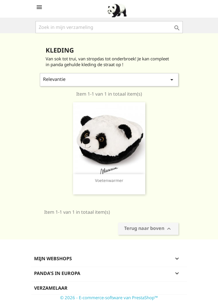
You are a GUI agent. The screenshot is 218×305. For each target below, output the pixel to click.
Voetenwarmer (109, 180)
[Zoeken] (109, 27)
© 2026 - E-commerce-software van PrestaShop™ (109, 297)
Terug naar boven (148, 229)
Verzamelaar (51, 288)
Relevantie (109, 79)
